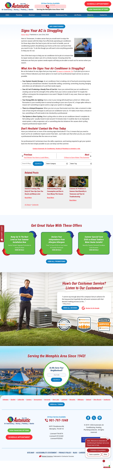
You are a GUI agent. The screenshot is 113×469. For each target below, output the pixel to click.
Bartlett (18, 405)
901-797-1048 (56, 6)
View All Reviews (70, 312)
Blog (27, 35)
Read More (29, 203)
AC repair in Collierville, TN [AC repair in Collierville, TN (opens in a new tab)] (65, 72)
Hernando (56, 405)
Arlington (10, 405)
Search (38, 166)
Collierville (36, 208)
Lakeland (74, 405)
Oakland (101, 405)
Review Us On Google (91, 313)
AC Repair (28, 208)
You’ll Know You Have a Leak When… (36, 160)
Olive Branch (51, 407)
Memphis (83, 405)
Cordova (36, 405)
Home (23, 35)
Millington (92, 405)
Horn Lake (65, 405)
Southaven (62, 407)
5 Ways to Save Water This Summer (76, 160)
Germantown (45, 405)
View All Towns (56, 412)
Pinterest (99, 426)
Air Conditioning (56, 26)
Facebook (88, 426)
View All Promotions (56, 265)
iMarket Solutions (47, 464)
